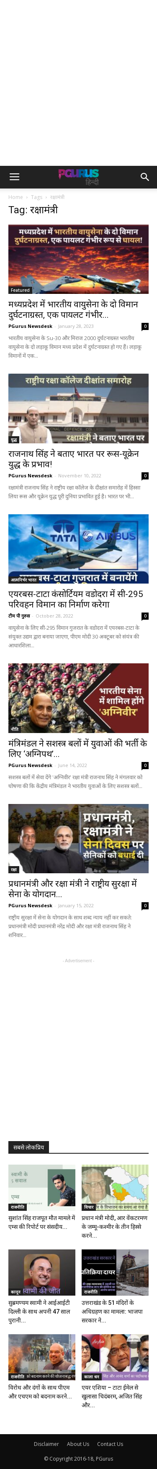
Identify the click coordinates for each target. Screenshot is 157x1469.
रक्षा (14, 869)
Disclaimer (46, 1444)
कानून (16, 1292)
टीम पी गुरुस (19, 616)
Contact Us (110, 1444)
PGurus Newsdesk (30, 326)
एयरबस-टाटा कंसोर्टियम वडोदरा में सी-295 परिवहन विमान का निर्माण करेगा (75, 599)
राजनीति (17, 1207)
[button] (145, 177)
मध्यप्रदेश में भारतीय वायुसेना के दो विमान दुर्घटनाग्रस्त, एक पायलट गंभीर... (73, 309)
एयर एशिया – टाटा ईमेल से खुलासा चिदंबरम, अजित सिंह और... (112, 1396)
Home (15, 197)
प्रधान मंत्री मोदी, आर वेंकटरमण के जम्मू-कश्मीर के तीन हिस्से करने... (114, 1227)
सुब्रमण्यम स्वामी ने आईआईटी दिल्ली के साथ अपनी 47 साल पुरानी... (39, 1311)
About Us (78, 1444)
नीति (14, 729)
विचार (88, 1207)
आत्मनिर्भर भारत (23, 580)
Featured (20, 290)
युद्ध (14, 440)
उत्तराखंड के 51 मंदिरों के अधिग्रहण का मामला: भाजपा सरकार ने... (112, 1311)
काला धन (91, 1377)
